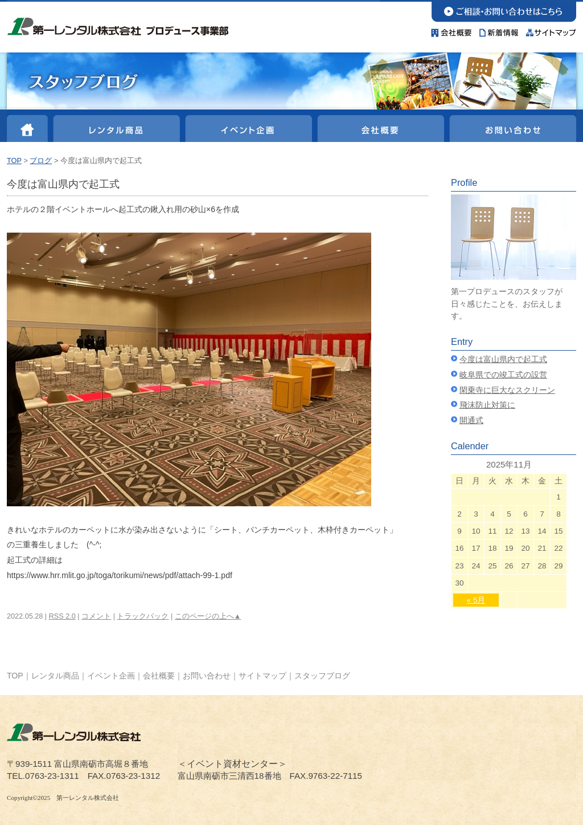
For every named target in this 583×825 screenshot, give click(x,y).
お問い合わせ (503, 11)
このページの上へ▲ (208, 616)
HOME (28, 126)
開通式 (471, 420)
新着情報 (499, 30)
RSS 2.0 (62, 616)
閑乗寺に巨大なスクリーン (507, 390)
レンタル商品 (116, 126)
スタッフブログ (322, 675)
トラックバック (143, 616)
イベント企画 (247, 126)
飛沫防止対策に (487, 405)
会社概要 (453, 30)
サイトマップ (549, 30)
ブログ (41, 160)
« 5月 (476, 600)
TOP (14, 160)
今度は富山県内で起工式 (503, 359)
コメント (96, 616)
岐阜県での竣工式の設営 (503, 375)
